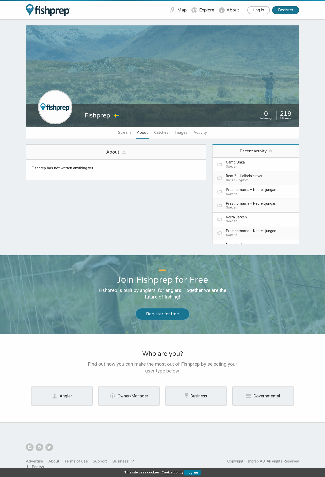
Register (285, 10)
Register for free (162, 314)
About (142, 132)
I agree (192, 472)
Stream (124, 132)
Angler (62, 395)
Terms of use (76, 461)
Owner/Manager (129, 395)
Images (181, 132)
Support (100, 461)
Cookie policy (172, 472)
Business (196, 395)
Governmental (263, 395)
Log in (258, 10)
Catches (161, 132)
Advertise (34, 461)
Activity (200, 132)
